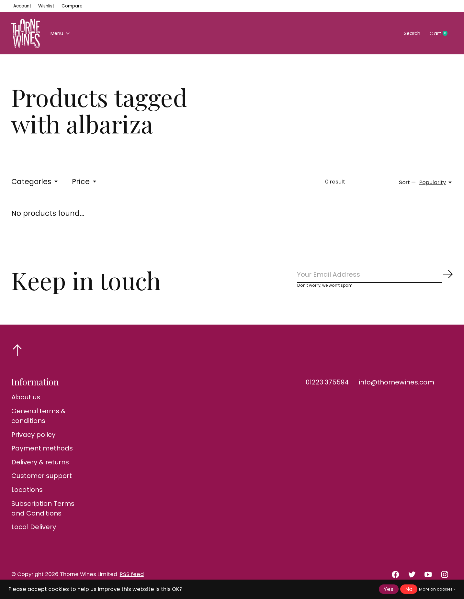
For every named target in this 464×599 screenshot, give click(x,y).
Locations (27, 492)
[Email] (375, 276)
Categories (35, 181)
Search (410, 33)
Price (84, 181)
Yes (388, 589)
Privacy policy (33, 437)
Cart (441, 34)
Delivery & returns (40, 464)
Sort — (407, 182)
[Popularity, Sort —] (436, 182)
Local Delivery (33, 529)
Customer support (41, 478)
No (409, 589)
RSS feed (132, 577)
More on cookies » (437, 589)
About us (25, 400)
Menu (62, 33)
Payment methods (42, 450)
